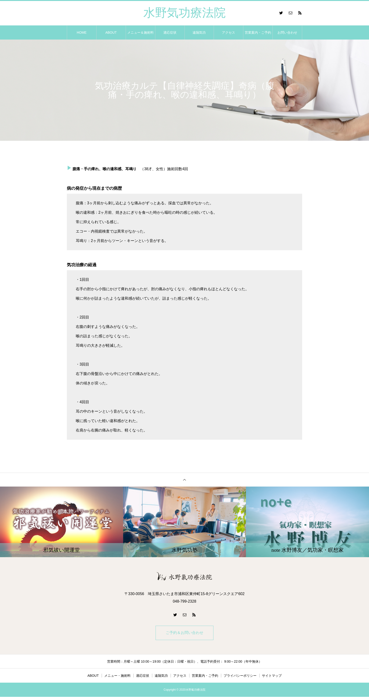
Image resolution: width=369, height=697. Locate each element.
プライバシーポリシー (240, 676)
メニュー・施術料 (117, 676)
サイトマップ (272, 676)
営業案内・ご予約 (258, 32)
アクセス (228, 32)
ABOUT (111, 32)
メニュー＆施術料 (140, 32)
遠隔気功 (199, 32)
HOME (82, 32)
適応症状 (169, 32)
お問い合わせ (287, 32)
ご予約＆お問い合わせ (184, 633)
